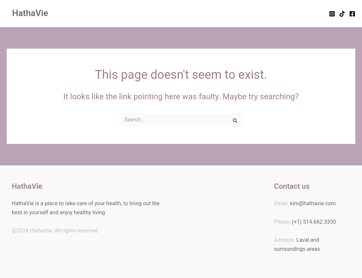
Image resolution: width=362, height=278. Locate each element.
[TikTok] (342, 14)
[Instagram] (332, 14)
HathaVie (30, 13)
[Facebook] (352, 14)
